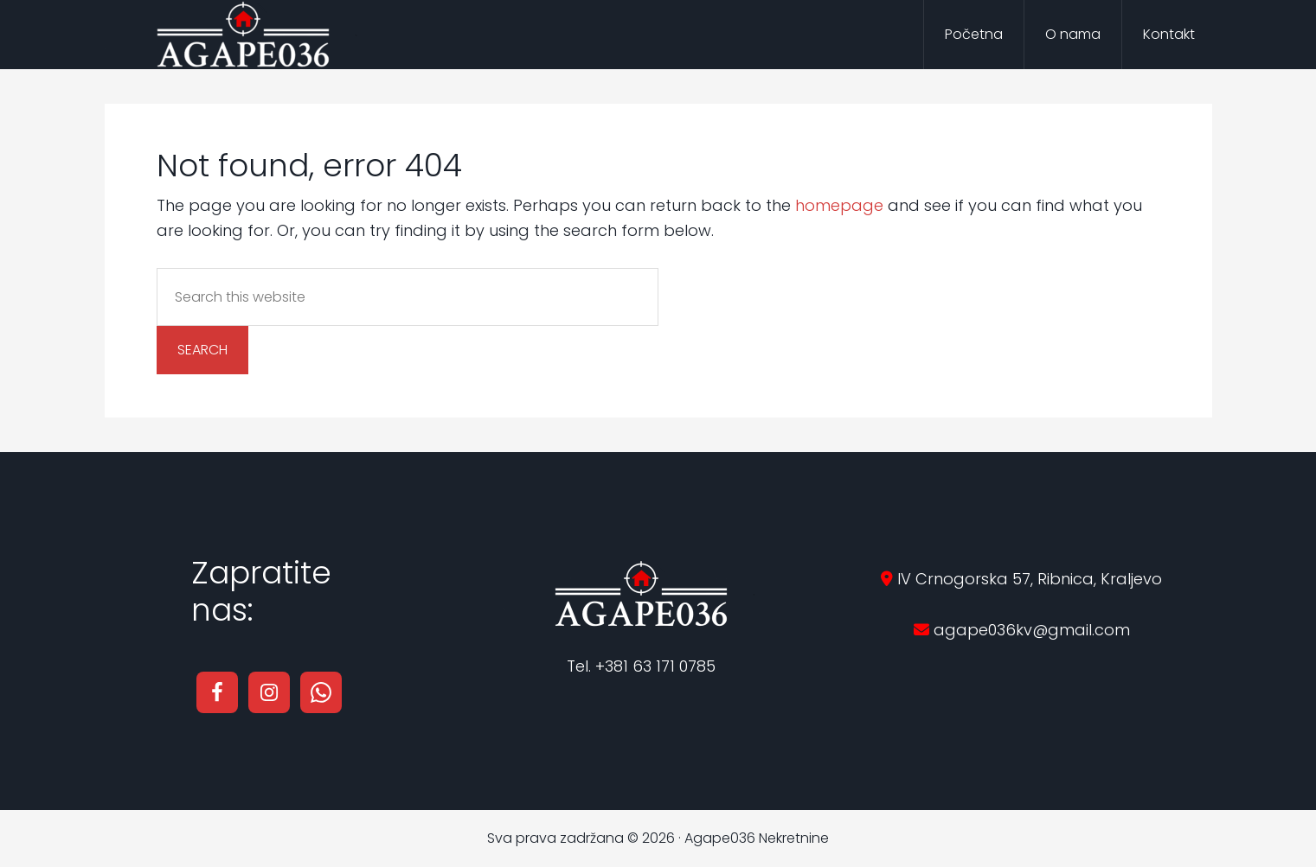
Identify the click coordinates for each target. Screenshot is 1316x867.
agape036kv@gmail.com (1029, 630)
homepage (839, 205)
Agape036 (243, 34)
